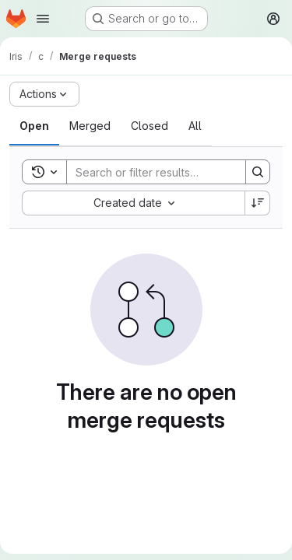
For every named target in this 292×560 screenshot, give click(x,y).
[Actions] (44, 94)
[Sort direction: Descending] (257, 203)
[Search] (169, 172)
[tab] (34, 126)
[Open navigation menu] (42, 18)
